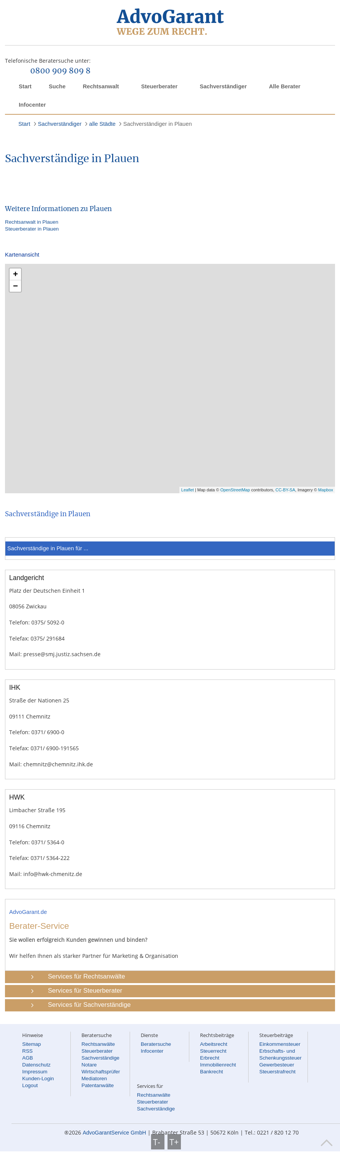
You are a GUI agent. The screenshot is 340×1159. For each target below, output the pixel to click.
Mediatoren (94, 1078)
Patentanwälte (97, 1085)
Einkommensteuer (279, 1044)
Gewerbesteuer (276, 1065)
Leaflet (187, 490)
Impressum (34, 1071)
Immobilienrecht (218, 1065)
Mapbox (325, 490)
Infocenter (32, 105)
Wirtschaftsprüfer (100, 1071)
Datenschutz (36, 1065)
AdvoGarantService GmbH (114, 1133)
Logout (30, 1085)
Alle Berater (284, 86)
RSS (27, 1051)
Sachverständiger (223, 86)
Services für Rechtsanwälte (86, 976)
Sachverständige (100, 1058)
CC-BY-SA (285, 490)
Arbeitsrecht (213, 1044)
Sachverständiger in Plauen (157, 124)
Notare (89, 1065)
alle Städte (102, 124)
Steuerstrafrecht (277, 1071)
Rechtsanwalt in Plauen (31, 222)
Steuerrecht (213, 1051)
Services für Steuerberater (85, 990)
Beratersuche (156, 1044)
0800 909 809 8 (60, 71)
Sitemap (31, 1044)
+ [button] (15, 274)
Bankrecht (211, 1071)
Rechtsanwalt (101, 86)
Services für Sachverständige (89, 1004)
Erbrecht (209, 1058)
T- (158, 1142)
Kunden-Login (38, 1078)
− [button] (15, 286)
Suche (57, 86)
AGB (27, 1058)
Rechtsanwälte (98, 1044)
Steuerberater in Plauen (32, 229)
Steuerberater (159, 86)
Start (25, 86)
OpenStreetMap (235, 490)
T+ (174, 1142)
